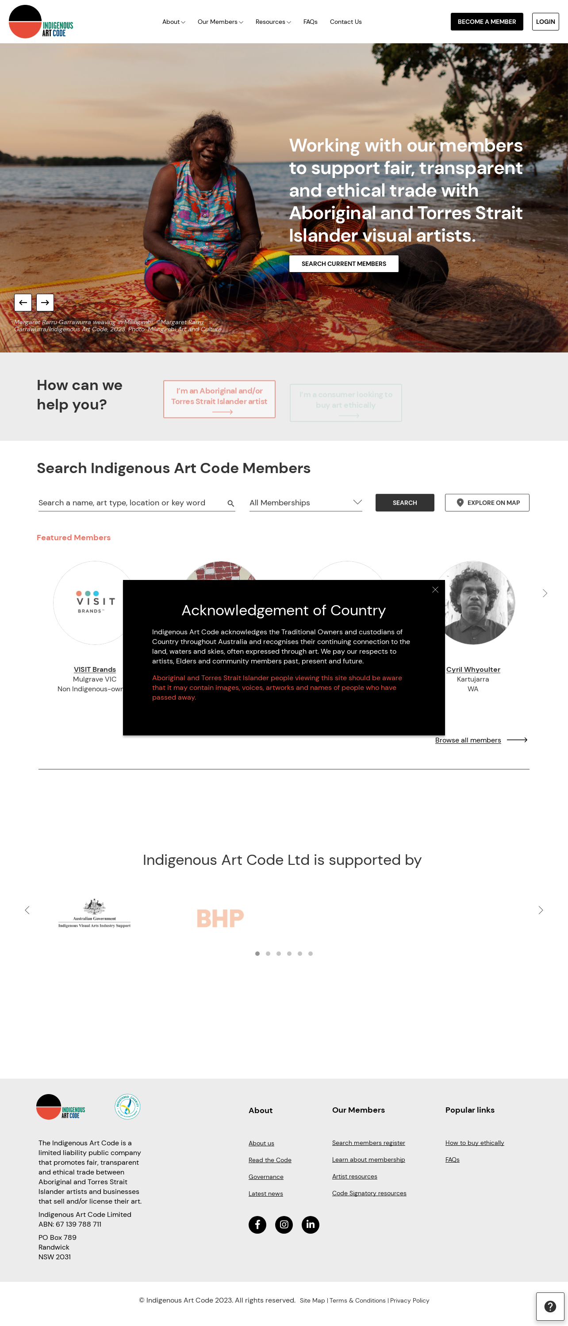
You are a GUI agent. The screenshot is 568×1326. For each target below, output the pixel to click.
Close (435, 590)
